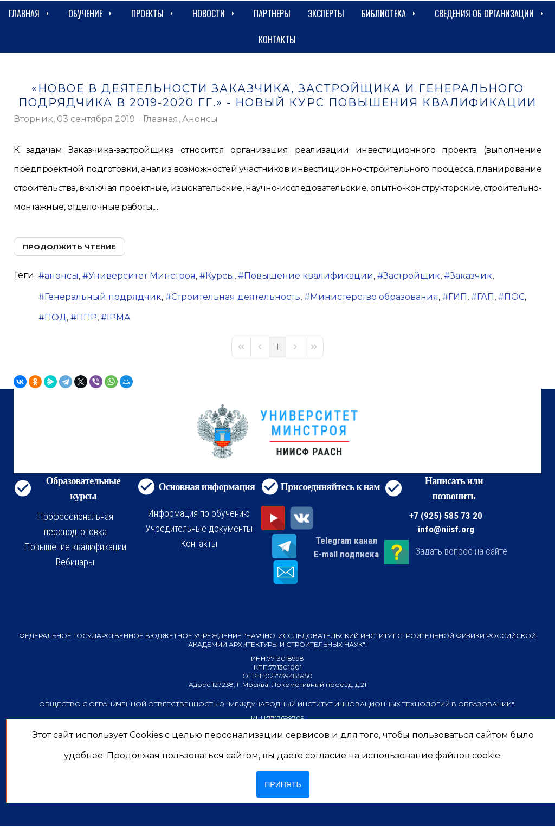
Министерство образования (374, 297)
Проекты (153, 14)
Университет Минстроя (142, 276)
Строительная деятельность (235, 297)
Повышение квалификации (308, 276)
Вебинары (75, 562)
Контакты (277, 39)
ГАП (485, 297)
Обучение (91, 14)
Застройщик (411, 276)
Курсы (219, 276)
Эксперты (326, 13)
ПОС (514, 297)
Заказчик (471, 276)
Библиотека (389, 14)
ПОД (55, 317)
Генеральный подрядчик (103, 297)
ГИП (457, 297)
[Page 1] (277, 347)
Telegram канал (346, 540)
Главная (30, 14)
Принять (282, 784)
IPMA (118, 317)
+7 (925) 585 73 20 (445, 515)
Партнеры (272, 13)
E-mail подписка (346, 554)
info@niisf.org (446, 529)
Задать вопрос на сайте (461, 551)
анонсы (61, 276)
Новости (214, 14)
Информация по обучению (198, 513)
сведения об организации (490, 14)
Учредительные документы (199, 528)
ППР (86, 317)
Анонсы (200, 119)
